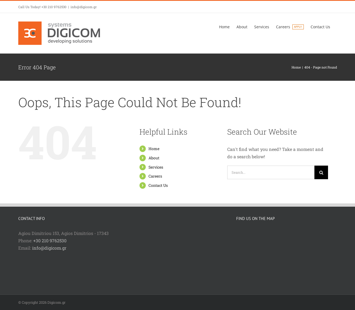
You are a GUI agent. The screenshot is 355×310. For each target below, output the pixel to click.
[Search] (321, 172)
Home (153, 148)
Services (155, 167)
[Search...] (270, 172)
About (153, 157)
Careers (155, 176)
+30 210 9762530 (49, 240)
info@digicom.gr (84, 7)
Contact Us (158, 185)
